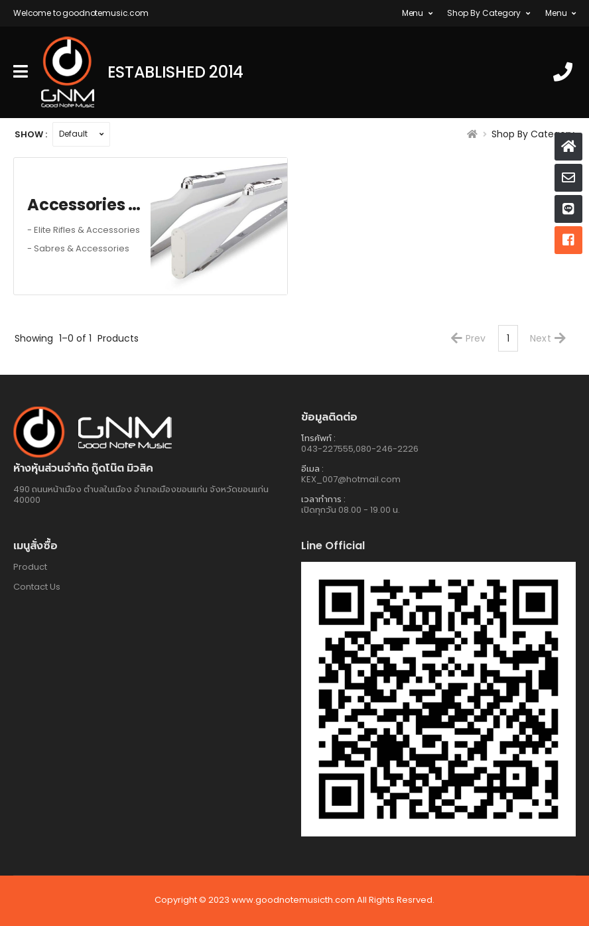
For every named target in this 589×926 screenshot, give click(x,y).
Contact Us (36, 586)
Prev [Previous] (468, 338)
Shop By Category (484, 13)
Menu (412, 13)
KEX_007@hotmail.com (351, 479)
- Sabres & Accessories (78, 248)
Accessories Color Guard (89, 205)
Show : (31, 134)
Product (30, 567)
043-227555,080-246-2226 (360, 448)
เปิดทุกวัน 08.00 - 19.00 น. (350, 509)
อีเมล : (312, 468)
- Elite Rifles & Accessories (83, 230)
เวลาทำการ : (323, 499)
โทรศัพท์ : (318, 438)
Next (548, 338)
